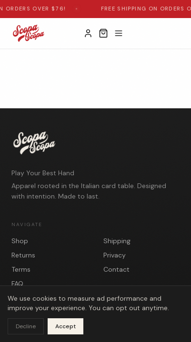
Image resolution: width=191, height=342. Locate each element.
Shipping (117, 241)
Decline (26, 326)
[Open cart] (103, 33)
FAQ (17, 283)
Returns (23, 255)
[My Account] (88, 33)
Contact (116, 269)
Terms (20, 269)
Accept (65, 326)
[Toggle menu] (118, 33)
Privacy (114, 255)
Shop (19, 241)
